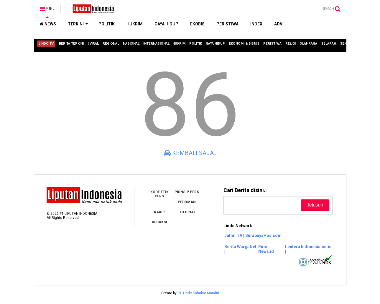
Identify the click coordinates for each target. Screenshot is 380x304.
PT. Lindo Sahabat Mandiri (198, 293)
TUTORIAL (187, 212)
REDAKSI (159, 222)
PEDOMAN (187, 202)
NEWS (48, 24)
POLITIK (106, 24)
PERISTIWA (227, 24)
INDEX (256, 24)
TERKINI (78, 24)
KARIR (159, 212)
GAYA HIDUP (166, 24)
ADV (278, 24)
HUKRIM (134, 24)
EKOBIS (197, 24)
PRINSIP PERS (187, 192)
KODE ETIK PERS (159, 194)
